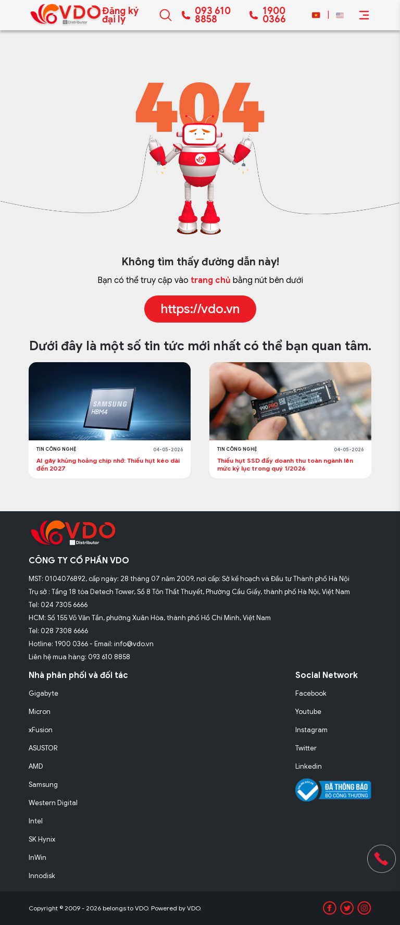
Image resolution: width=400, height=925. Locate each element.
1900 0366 (274, 15)
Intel (36, 821)
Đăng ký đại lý (120, 15)
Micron (40, 711)
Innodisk (42, 875)
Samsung (43, 784)
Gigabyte (43, 693)
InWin (37, 857)
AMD (36, 766)
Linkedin (308, 766)
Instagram (311, 729)
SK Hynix (42, 839)
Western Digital (53, 802)
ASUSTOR (43, 748)
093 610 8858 (213, 15)
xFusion (41, 729)
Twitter (306, 748)
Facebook (311, 693)
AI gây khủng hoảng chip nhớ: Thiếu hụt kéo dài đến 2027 (108, 464)
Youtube (308, 711)
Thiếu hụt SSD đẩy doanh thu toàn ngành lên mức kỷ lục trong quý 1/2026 (285, 464)
